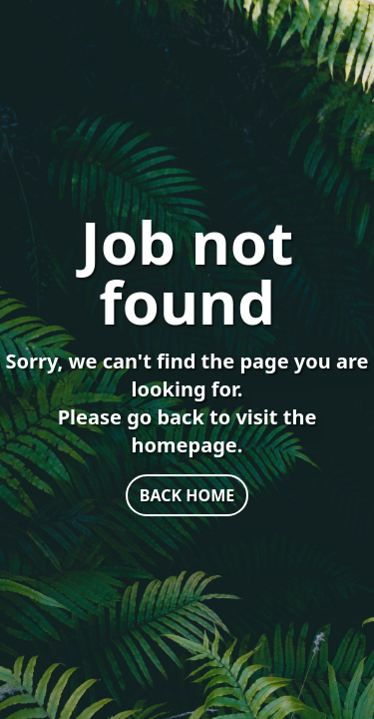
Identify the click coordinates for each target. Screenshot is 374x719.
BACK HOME (187, 495)
